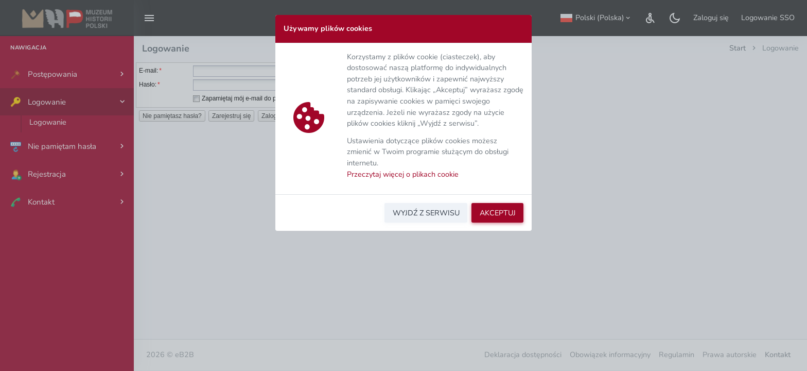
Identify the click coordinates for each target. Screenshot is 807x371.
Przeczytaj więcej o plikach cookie (403, 174)
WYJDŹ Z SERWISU (426, 213)
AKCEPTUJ (498, 213)
